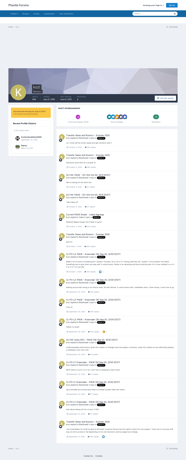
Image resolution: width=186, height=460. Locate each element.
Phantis (14, 14)
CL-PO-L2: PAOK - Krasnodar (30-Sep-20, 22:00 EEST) (93, 254)
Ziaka (81, 217)
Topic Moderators (66, 14)
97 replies (93, 374)
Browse (26, 14)
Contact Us (88, 456)
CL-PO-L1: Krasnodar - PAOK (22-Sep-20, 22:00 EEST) (93, 362)
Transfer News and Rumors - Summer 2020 (88, 135)
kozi (68, 138)
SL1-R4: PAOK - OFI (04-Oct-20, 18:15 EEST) (88, 175)
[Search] (143, 14)
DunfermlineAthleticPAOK (31, 137)
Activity (36, 14)
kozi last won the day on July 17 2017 (29, 111)
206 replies (90, 272)
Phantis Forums (18, 5)
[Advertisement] (55, 50)
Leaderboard (49, 14)
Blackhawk (83, 138)
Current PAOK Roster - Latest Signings (85, 214)
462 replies (90, 147)
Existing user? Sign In (153, 5)
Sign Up (172, 5)
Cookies (98, 456)
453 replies (90, 226)
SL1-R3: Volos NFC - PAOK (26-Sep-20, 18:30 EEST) (92, 340)
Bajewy (24, 146)
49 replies (93, 354)
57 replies (90, 187)
